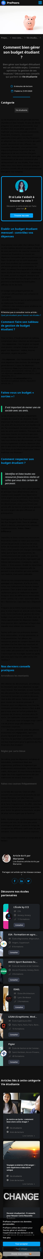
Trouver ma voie (21, 215)
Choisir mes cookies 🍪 (21, 1254)
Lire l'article (29, 1136)
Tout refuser (21, 1249)
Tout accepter (21, 1244)
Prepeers (5, 37)
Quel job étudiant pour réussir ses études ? (21, 315)
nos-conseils (17, 37)
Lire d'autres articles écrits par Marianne (26, 862)
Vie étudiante (33, 37)
